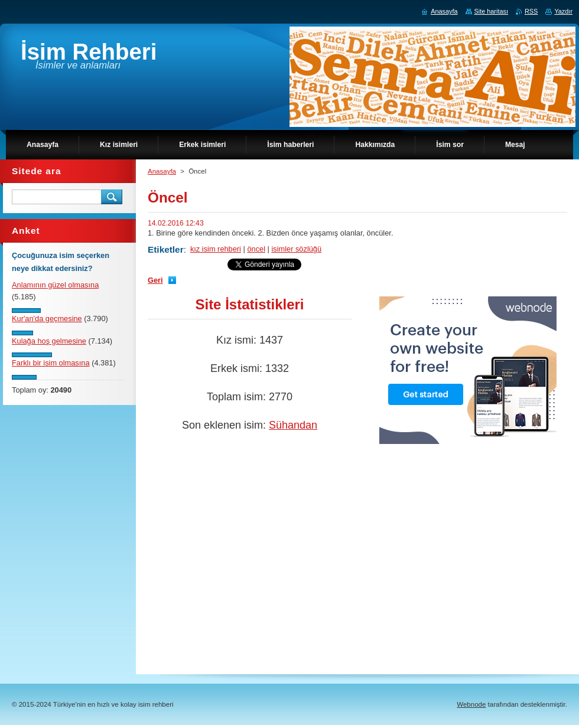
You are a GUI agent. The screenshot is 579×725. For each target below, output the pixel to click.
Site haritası (491, 11)
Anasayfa (162, 171)
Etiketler (166, 249)
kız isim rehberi (215, 248)
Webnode (471, 704)
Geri (155, 280)
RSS (531, 11)
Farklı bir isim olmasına (51, 362)
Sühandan (293, 425)
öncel (256, 248)
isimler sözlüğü (296, 248)
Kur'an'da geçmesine (47, 318)
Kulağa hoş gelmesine (49, 341)
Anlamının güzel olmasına (55, 284)
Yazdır (563, 11)
